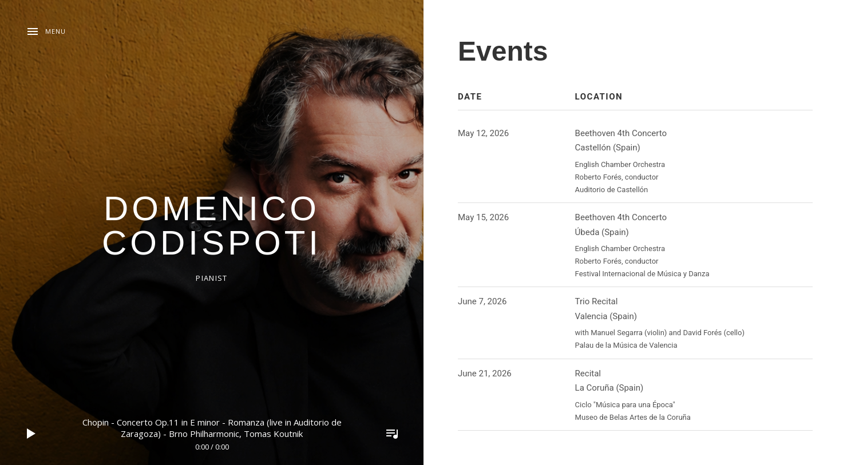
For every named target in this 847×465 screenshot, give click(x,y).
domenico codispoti (212, 225)
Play (31, 433)
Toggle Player (392, 433)
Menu (55, 31)
